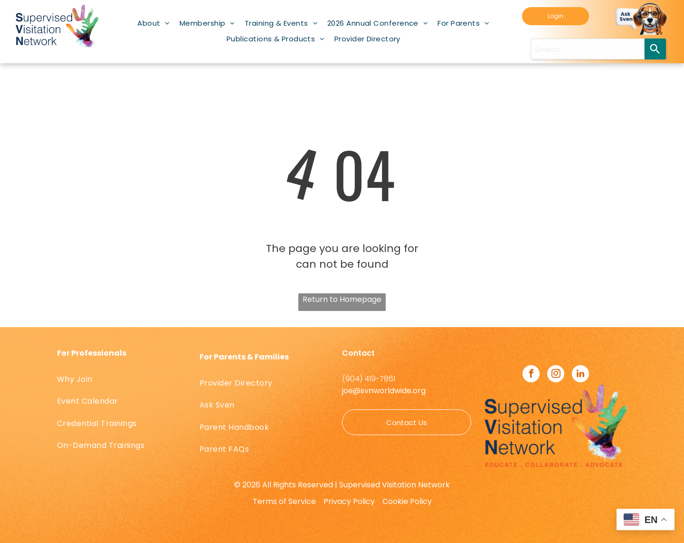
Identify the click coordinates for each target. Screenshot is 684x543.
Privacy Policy (349, 501)
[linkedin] (580, 375)
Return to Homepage (342, 299)
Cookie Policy (407, 501)
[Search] (655, 49)
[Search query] (588, 49)
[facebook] (531, 375)
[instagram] (555, 375)
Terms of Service (284, 501)
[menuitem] (154, 23)
